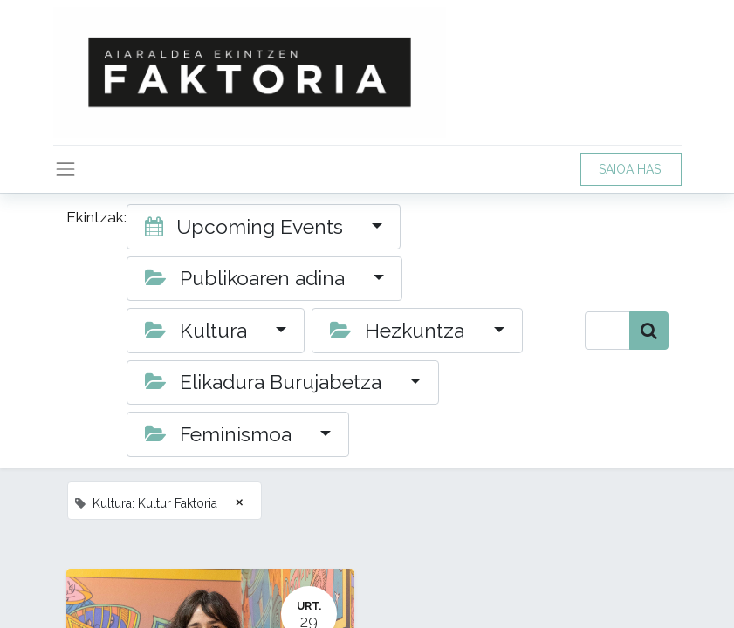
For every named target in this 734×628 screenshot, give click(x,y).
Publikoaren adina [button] (247, 278)
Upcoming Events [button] (246, 226)
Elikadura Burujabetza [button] (266, 381)
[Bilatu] (649, 330)
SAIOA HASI (631, 169)
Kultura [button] (198, 330)
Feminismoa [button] (221, 434)
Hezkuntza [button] (400, 330)
